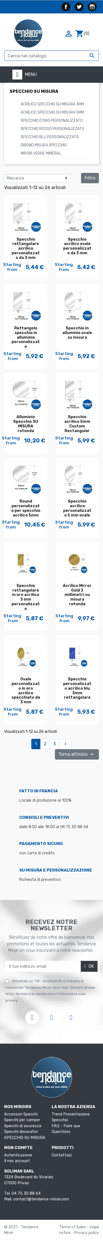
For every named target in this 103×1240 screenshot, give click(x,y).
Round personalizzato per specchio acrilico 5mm (25, 508)
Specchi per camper (22, 1120)
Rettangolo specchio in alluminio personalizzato (26, 337)
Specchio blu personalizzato (50, 137)
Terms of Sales (73, 1227)
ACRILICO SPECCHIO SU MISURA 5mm (52, 112)
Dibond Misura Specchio (44, 145)
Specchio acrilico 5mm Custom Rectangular (77, 424)
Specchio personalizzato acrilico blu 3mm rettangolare (77, 688)
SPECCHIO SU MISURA (34, 91)
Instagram (92, 6)
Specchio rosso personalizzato (52, 128)
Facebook (66, 6)
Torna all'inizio (77, 754)
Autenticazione (18, 1155)
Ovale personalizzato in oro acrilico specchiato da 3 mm (26, 690)
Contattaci (62, 1155)
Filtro (90, 178)
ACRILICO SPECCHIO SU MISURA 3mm (52, 104)
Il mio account (17, 1161)
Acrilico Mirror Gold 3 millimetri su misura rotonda (77, 594)
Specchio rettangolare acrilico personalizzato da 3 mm (26, 248)
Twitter (79, 6)
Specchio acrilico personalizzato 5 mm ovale (77, 508)
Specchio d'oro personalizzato (52, 120)
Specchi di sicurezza (22, 1126)
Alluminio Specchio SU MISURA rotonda (25, 424)
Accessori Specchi (21, 1114)
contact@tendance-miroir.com (41, 1199)
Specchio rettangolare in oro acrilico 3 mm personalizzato (26, 597)
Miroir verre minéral (41, 153)
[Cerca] (51, 56)
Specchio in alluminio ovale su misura (77, 333)
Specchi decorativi (21, 1131)
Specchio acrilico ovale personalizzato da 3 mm (77, 246)
